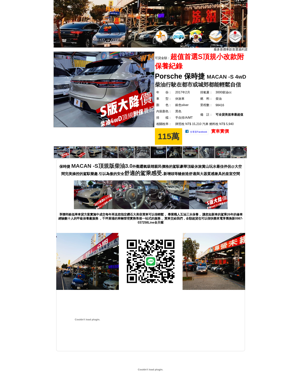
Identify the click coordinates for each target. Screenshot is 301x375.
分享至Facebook (198, 132)
